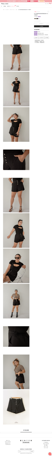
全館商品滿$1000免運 (40, 33)
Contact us (46, 442)
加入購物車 (41, 26)
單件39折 (39, 16)
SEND (32, 451)
